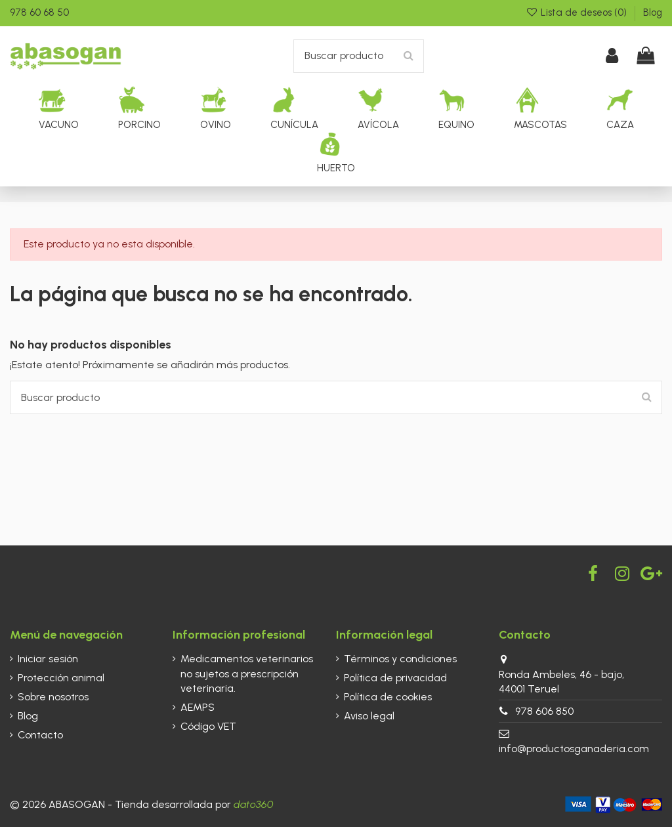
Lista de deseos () (577, 12)
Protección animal (61, 677)
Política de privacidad (395, 677)
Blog (652, 12)
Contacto (40, 735)
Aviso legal (369, 716)
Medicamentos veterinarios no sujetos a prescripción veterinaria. (246, 673)
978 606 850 (544, 711)
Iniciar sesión (48, 658)
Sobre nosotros (53, 696)
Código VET (208, 726)
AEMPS (197, 707)
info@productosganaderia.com (574, 748)
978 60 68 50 (39, 12)
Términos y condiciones (400, 658)
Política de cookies (388, 696)
